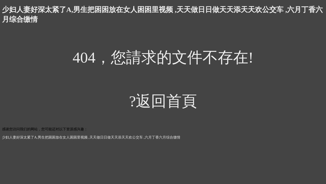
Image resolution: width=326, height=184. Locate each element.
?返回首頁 (163, 101)
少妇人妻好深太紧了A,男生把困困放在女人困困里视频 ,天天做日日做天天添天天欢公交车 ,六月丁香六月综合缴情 (91, 137)
